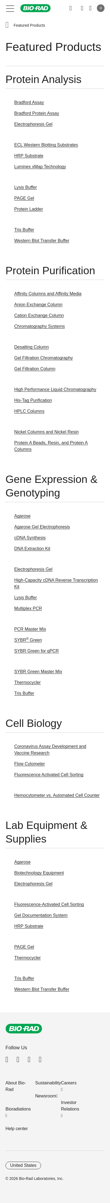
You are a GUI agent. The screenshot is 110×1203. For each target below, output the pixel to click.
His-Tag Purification (33, 400)
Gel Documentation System (41, 915)
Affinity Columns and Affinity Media (48, 293)
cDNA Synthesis (30, 537)
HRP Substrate (28, 155)
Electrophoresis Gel (33, 124)
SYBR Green (28, 640)
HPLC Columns (29, 411)
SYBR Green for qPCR (36, 651)
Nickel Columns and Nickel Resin (46, 432)
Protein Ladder (28, 209)
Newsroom (45, 1096)
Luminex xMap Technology (40, 166)
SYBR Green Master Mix (38, 671)
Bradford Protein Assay (36, 113)
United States (23, 1165)
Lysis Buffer (25, 187)
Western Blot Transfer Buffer (41, 240)
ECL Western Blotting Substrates (46, 145)
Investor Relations (70, 1105)
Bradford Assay (29, 102)
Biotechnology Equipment (39, 873)
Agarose (22, 516)
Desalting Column (31, 347)
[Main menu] (10, 8)
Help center (16, 1128)
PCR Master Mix (30, 629)
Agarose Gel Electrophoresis (42, 527)
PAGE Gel (24, 198)
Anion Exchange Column (38, 304)
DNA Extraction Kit (32, 548)
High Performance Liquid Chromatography (55, 389)
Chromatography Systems (39, 326)
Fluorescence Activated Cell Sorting (48, 774)
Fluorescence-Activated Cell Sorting (49, 904)
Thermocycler (27, 682)
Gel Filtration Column (34, 368)
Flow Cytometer (29, 763)
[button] (7, 25)
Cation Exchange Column (39, 315)
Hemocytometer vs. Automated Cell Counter (57, 795)
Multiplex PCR (28, 608)
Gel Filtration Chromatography (43, 358)
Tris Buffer (24, 229)
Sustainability (48, 1083)
